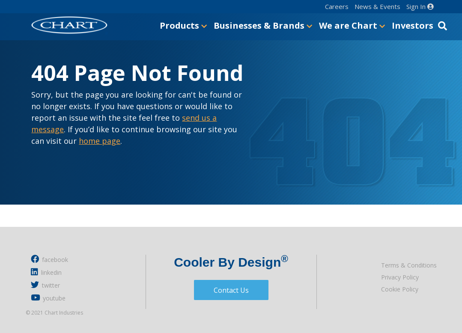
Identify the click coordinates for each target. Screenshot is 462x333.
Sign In (420, 6)
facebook (49, 259)
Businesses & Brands (263, 25)
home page (99, 141)
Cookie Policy (399, 289)
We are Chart (352, 25)
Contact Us (231, 290)
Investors (412, 25)
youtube (48, 297)
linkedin (46, 272)
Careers (337, 6)
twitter (45, 284)
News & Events (377, 6)
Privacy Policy (400, 277)
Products (183, 25)
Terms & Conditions (409, 265)
